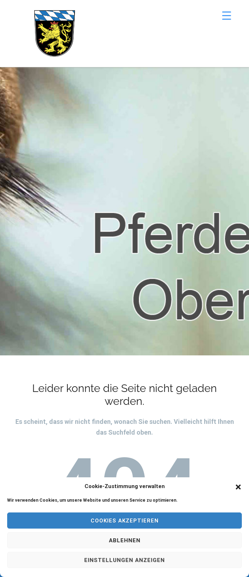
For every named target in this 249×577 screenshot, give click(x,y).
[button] (238, 486)
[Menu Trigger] (226, 15)
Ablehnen (124, 540)
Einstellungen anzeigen (124, 560)
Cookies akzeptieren (125, 520)
